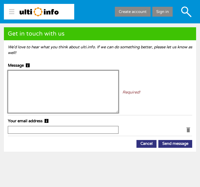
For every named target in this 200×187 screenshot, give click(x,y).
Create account (133, 11)
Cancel (146, 143)
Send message (175, 143)
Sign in (162, 11)
